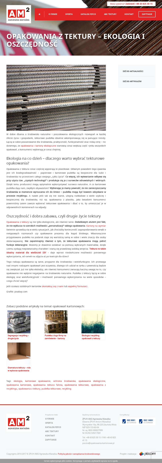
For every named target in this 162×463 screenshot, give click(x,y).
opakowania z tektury (29, 388)
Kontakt (128, 14)
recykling (66, 388)
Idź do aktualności (133, 71)
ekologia (18, 381)
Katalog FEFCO (88, 14)
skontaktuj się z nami (52, 286)
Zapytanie (147, 14)
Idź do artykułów (132, 81)
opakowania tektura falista (47, 384)
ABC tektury (110, 14)
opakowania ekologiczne (92, 381)
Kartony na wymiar (96, 225)
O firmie (53, 14)
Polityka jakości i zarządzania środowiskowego (79, 453)
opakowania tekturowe (77, 384)
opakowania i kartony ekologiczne (38, 145)
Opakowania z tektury (17, 221)
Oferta (69, 14)
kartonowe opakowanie (38, 381)
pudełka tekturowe (51, 388)
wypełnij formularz (78, 286)
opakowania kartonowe (18, 384)
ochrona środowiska (64, 381)
